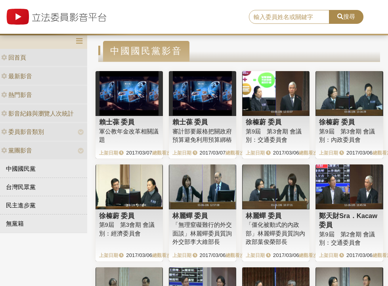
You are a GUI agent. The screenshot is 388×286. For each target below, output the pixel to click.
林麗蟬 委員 (190, 215)
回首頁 (13, 57)
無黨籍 (15, 223)
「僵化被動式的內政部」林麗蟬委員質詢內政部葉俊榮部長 (275, 233)
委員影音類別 (22, 131)
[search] (289, 17)
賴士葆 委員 (117, 122)
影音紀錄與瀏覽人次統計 (37, 113)
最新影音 (16, 76)
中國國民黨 (21, 168)
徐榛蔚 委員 (263, 122)
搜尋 (346, 16)
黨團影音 (16, 150)
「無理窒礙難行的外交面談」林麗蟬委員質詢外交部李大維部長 (202, 233)
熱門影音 (16, 94)
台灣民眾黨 (21, 187)
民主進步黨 (21, 205)
